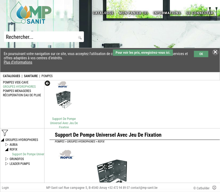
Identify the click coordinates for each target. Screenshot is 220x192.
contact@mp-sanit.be (144, 188)
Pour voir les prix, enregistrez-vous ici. (143, 53)
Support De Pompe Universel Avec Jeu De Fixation (64, 123)
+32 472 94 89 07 (119, 188)
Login (5, 188)
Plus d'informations (18, 62)
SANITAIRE (31, 76)
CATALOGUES (11, 76)
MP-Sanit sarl (54, 188)
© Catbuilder (201, 188)
